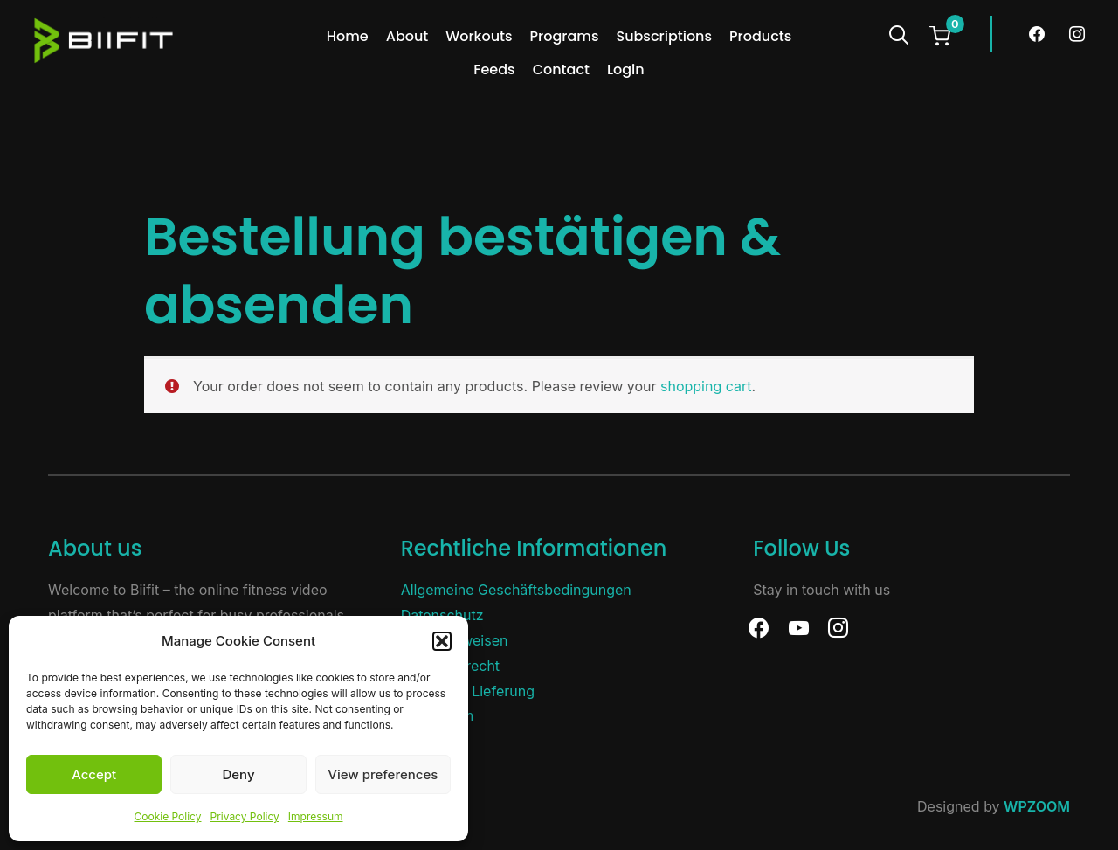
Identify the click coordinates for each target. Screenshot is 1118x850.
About (407, 36)
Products (760, 36)
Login (626, 69)
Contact (561, 69)
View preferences (383, 774)
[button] (442, 641)
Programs (564, 36)
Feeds (493, 69)
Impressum (315, 816)
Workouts (478, 36)
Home (348, 36)
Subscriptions (664, 36)
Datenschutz (442, 615)
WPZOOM (1037, 806)
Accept (94, 774)
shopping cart (706, 386)
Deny (238, 774)
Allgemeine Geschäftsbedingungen (516, 589)
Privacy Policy (244, 816)
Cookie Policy (167, 816)
